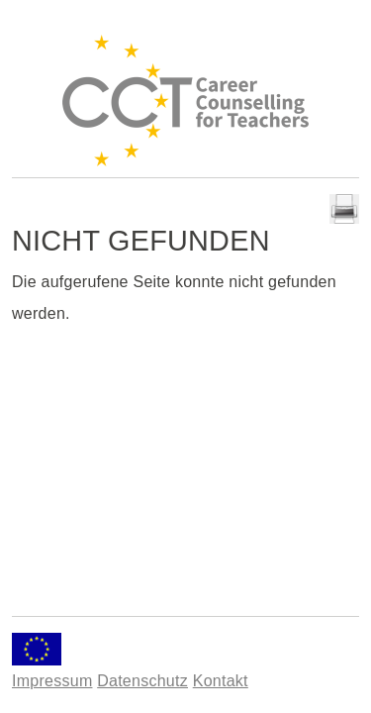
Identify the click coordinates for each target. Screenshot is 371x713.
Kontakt (220, 680)
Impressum (52, 680)
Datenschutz (142, 680)
